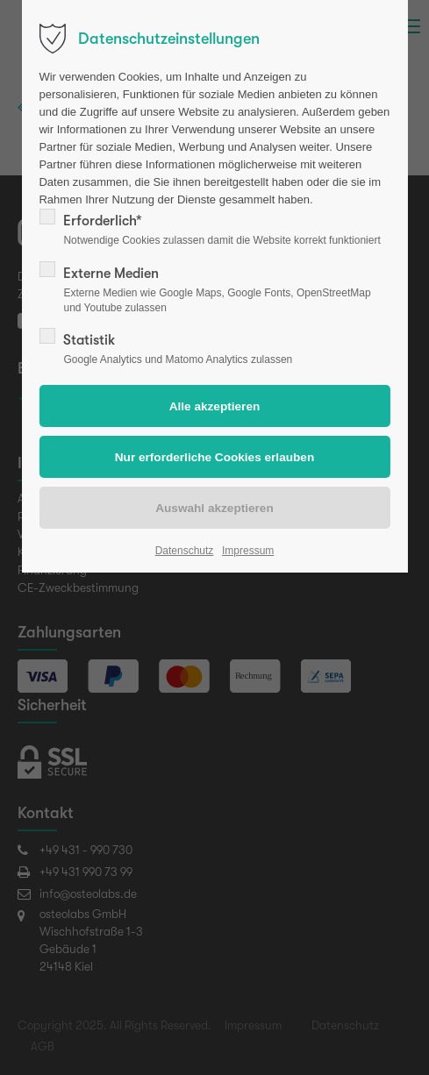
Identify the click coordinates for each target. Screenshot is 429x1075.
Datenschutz (184, 551)
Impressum (248, 551)
